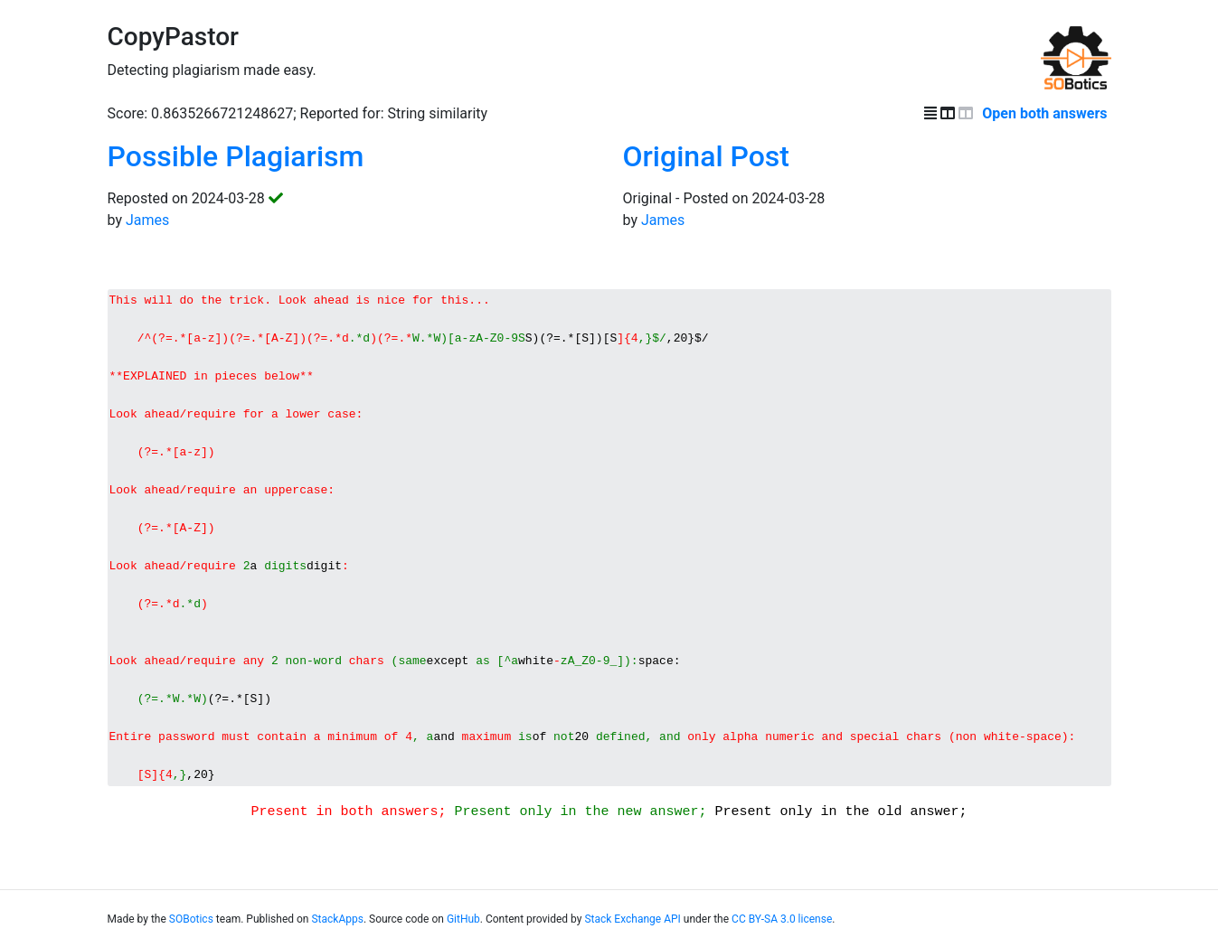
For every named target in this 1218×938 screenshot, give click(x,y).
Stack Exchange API (632, 930)
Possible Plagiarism (236, 156)
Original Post (706, 156)
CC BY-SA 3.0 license (782, 930)
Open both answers (1046, 113)
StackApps (337, 930)
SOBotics (191, 930)
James (147, 220)
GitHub (463, 930)
